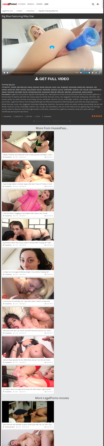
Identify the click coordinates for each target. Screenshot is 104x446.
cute (58, 87)
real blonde (46, 89)
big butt (13, 87)
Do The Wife (59, 310)
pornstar (23, 89)
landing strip (81, 87)
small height (68, 89)
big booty (36, 87)
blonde (42, 87)
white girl (53, 92)
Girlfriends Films (9, 310)
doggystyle (64, 87)
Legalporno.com (9, 4)
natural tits (89, 87)
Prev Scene (42, 121)
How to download (31, 436)
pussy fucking (31, 89)
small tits (76, 89)
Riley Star (12, 85)
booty (54, 87)
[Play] (4, 72)
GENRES (38, 4)
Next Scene (62, 121)
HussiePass (7, 116)
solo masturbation (95, 89)
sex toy (60, 89)
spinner (4, 92)
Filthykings (8, 368)
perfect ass (11, 89)
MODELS (29, 4)
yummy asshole (87, 92)
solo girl (85, 89)
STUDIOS (20, 4)
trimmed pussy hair (34, 92)
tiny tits (25, 92)
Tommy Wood (60, 339)
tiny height (18, 92)
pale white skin (22, 87)
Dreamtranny (9, 339)
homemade (72, 87)
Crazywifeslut (59, 368)
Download (46, 116)
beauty (30, 87)
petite (18, 89)
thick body (10, 92)
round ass (54, 89)
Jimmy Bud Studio (61, 398)
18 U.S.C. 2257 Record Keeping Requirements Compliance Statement (67, 442)
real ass (39, 89)
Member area (16, 436)
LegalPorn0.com (17, 442)
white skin (60, 92)
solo (80, 89)
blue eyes (48, 87)
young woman (76, 92)
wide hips (68, 92)
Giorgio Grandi (9, 398)
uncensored (46, 92)
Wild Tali (7, 427)
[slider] (40, 73)
